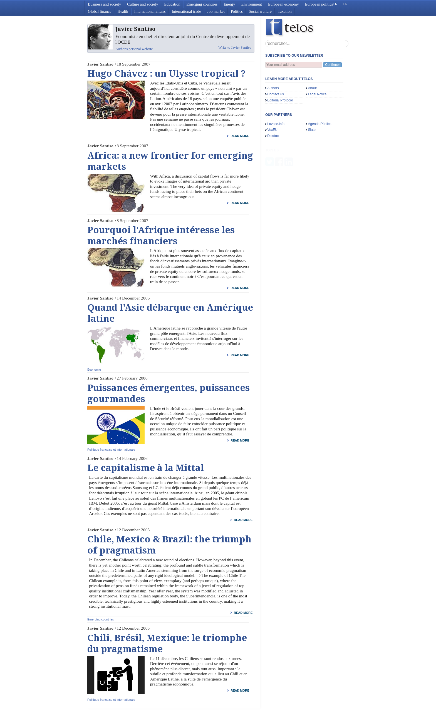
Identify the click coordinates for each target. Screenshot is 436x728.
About (312, 88)
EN (335, 4)
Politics (237, 11)
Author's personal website (134, 49)
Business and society (104, 4)
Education (172, 4)
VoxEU (272, 130)
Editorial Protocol (280, 100)
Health (123, 11)
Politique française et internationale (111, 449)
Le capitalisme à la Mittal (145, 468)
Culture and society (142, 4)
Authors (273, 88)
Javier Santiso (100, 64)
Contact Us (275, 94)
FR (345, 4)
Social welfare (260, 11)
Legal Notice (317, 94)
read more (240, 136)
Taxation (285, 11)
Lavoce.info (275, 124)
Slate (312, 130)
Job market (216, 11)
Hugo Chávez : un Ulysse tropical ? (166, 73)
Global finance (100, 11)
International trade (186, 11)
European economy (283, 4)
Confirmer (332, 65)
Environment (251, 4)
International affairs (150, 11)
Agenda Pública (319, 124)
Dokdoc (273, 136)
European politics (319, 4)
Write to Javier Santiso (234, 47)
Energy (229, 4)
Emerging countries (201, 4)
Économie (94, 369)
